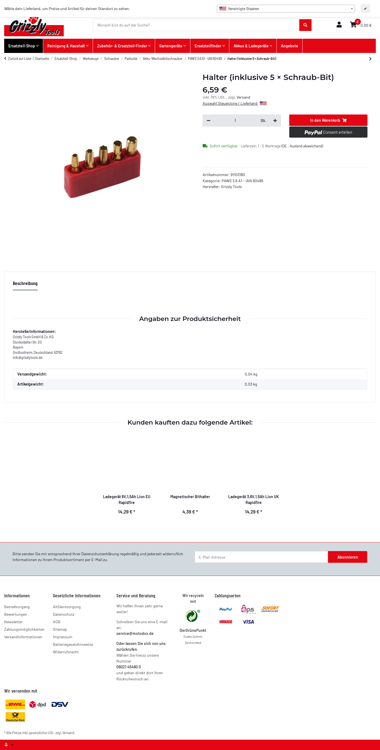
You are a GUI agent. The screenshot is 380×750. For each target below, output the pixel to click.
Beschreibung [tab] (25, 283)
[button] (339, 24)
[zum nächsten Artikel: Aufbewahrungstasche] (370, 59)
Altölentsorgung (67, 606)
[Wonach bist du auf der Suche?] (196, 25)
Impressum (62, 636)
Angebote (289, 45)
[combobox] (286, 9)
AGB (56, 621)
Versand (243, 97)
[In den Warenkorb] (328, 120)
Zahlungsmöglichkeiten (24, 629)
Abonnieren (347, 557)
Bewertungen (15, 614)
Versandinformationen (23, 636)
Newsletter (13, 621)
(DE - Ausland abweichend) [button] (302, 146)
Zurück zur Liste (19, 58)
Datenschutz (63, 614)
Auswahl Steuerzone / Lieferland (235, 103)
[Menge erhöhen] (275, 120)
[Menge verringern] (208, 120)
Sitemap (60, 629)
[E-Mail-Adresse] (261, 557)
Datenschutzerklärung (100, 553)
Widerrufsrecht (66, 651)
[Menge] (235, 120)
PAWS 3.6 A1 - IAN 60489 (242, 180)
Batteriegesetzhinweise (73, 644)
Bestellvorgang (17, 606)
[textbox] (286, 8)
